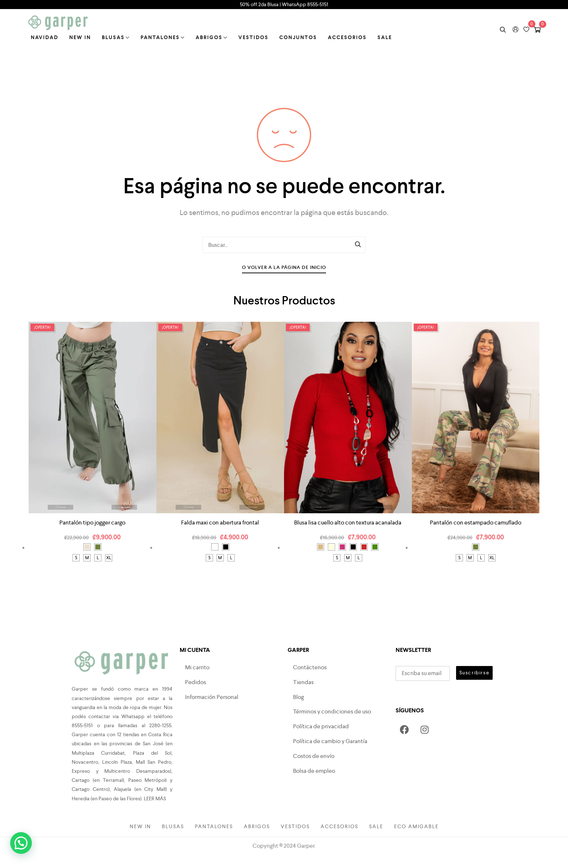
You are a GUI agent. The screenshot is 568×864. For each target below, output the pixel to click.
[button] (21, 843)
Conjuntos (298, 37)
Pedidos (195, 682)
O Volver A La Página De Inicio (284, 267)
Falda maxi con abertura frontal (220, 522)
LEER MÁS (155, 798)
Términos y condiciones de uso (332, 711)
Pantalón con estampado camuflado (475, 522)
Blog (298, 697)
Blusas (116, 37)
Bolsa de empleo (314, 771)
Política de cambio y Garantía (330, 741)
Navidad (44, 37)
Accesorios (347, 37)
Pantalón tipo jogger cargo (92, 522)
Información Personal (211, 697)
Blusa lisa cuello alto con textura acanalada (347, 522)
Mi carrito (197, 667)
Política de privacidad (321, 726)
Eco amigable (416, 826)
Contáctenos (310, 667)
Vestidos (253, 37)
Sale (384, 37)
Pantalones (163, 37)
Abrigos (211, 37)
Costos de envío (313, 756)
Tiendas (303, 682)
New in (80, 37)
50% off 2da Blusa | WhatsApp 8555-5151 (284, 4)
